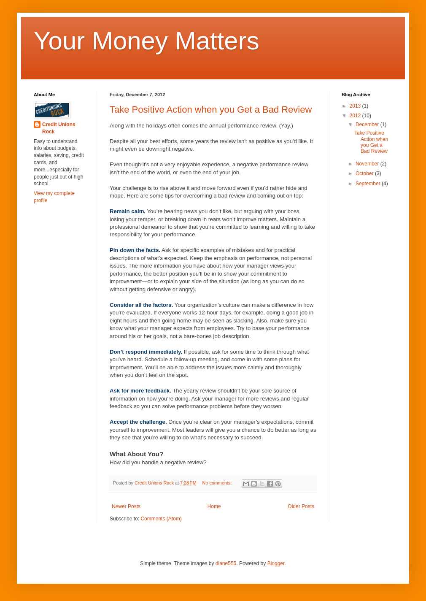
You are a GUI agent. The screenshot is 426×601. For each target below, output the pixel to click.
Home (214, 506)
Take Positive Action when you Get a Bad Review (211, 109)
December (368, 124)
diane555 (226, 563)
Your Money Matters (146, 41)
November (368, 164)
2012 (356, 116)
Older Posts (301, 506)
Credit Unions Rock (58, 128)
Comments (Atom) (160, 519)
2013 (356, 106)
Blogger (276, 563)
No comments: (217, 482)
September (369, 184)
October (365, 173)
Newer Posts (126, 506)
